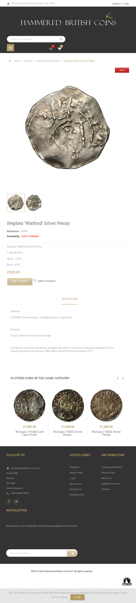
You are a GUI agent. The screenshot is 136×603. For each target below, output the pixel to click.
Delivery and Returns (111, 467)
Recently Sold (77, 494)
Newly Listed (76, 472)
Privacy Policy (108, 472)
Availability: (13, 236)
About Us (106, 478)
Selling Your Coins (110, 483)
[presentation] (33, 540)
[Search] (36, 39)
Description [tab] (69, 298)
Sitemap (105, 489)
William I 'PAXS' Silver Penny (106, 433)
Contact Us (75, 489)
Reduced (74, 467)
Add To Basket (20, 281)
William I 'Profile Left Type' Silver (29, 433)
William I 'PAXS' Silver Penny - (68, 433)
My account (76, 483)
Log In (73, 478)
